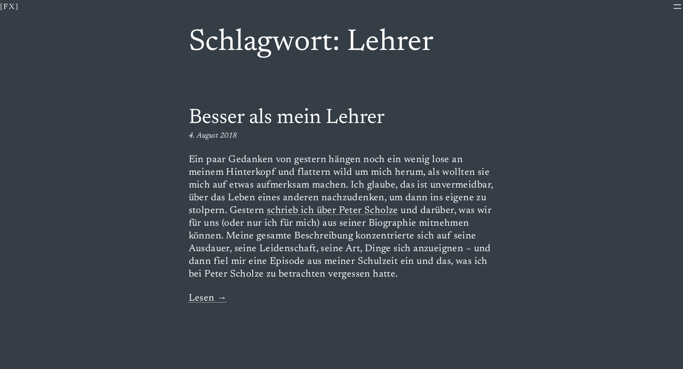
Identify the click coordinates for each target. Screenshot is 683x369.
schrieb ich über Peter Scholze (332, 211)
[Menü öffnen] (677, 6)
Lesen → (208, 298)
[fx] (9, 7)
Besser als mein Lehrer (287, 118)
